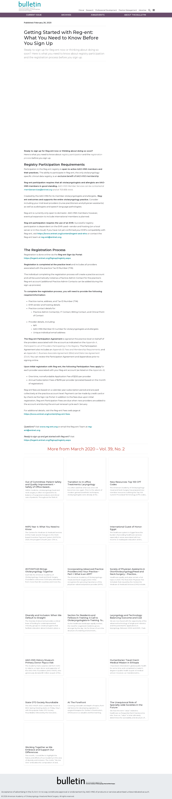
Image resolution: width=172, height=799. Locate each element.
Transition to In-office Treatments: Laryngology (81, 483)
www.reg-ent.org (49, 427)
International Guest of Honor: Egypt (126, 528)
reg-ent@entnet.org (51, 237)
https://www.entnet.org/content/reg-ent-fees (47, 414)
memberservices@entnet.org (38, 190)
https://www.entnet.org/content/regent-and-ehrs (62, 233)
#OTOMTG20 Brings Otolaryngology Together (39, 570)
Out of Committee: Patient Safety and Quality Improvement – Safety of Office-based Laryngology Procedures (43, 484)
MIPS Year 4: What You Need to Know (42, 528)
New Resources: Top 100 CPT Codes (125, 483)
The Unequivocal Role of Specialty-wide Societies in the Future (126, 705)
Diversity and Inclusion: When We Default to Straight (43, 616)
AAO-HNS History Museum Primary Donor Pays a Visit (39, 661)
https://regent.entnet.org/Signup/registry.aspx (47, 258)
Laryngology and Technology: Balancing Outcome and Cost (126, 616)
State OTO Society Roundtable (41, 702)
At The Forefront (77, 702)
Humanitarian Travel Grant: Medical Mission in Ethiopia (124, 661)
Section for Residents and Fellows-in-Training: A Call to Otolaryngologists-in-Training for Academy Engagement (85, 618)
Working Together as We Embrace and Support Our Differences (39, 750)
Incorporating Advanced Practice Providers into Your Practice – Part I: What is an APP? (85, 571)
